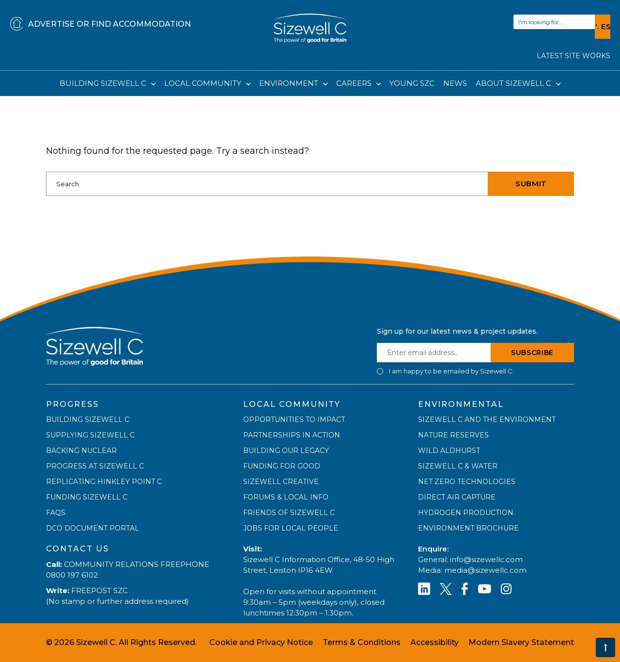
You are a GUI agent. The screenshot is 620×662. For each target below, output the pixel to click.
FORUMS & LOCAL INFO (285, 497)
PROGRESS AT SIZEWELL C (95, 466)
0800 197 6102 (72, 575)
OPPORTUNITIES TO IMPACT (294, 419)
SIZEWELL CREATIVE (281, 481)
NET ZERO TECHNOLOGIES (466, 481)
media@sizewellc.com (485, 570)
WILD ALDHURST (449, 450)
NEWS (455, 83)
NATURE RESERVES (453, 435)
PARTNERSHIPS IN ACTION (291, 435)
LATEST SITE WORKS (573, 55)
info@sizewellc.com (486, 559)
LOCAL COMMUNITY (203, 83)
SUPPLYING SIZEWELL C (90, 435)
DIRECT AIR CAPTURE (457, 497)
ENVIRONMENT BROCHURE (468, 528)
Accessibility (434, 642)
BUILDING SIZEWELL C (104, 83)
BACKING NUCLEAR (81, 450)
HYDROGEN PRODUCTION (465, 512)
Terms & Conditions (362, 642)
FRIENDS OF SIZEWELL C (289, 512)
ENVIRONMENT (289, 83)
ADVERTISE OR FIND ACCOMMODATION (100, 24)
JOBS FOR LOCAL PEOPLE (290, 528)
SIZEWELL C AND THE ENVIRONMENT (487, 419)
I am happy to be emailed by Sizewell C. (451, 371)
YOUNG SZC (411, 83)
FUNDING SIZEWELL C (86, 497)
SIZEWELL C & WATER (457, 466)
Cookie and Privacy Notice (261, 642)
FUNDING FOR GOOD (281, 466)
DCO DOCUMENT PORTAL (92, 528)
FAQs (55, 512)
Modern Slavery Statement (521, 642)
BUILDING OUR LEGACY (286, 450)
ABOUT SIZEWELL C (514, 83)
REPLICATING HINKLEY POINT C (104, 481)
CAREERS (354, 83)
